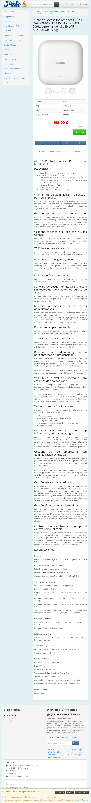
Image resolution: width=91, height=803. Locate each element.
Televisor (7, 31)
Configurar (60, 792)
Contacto (50, 749)
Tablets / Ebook (10, 59)
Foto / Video (8, 64)
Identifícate (70, 4)
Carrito (83, 4)
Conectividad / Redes (12, 40)
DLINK (65, 101)
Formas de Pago (74, 754)
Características (40, 151)
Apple (6, 83)
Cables (6, 50)
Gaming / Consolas (11, 45)
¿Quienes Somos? (53, 757)
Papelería (7, 73)
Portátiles (7, 21)
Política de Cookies (81, 800)
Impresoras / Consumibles (14, 35)
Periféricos (8, 54)
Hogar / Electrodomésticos (14, 68)
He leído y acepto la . (63, 737)
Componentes (9, 16)
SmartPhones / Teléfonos (13, 26)
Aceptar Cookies (81, 792)
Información (55, 151)
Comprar (79, 132)
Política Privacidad (54, 752)
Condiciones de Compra (56, 754)
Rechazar (70, 792)
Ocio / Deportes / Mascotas (14, 78)
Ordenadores (9, 12)
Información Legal (75, 749)
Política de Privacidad (71, 732)
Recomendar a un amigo (73, 151)
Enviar (75, 743)
